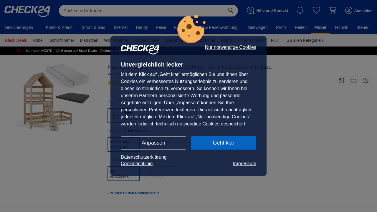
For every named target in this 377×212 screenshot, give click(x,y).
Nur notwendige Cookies (230, 47)
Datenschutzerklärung (144, 157)
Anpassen (153, 143)
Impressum (244, 163)
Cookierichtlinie (137, 163)
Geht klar (223, 143)
